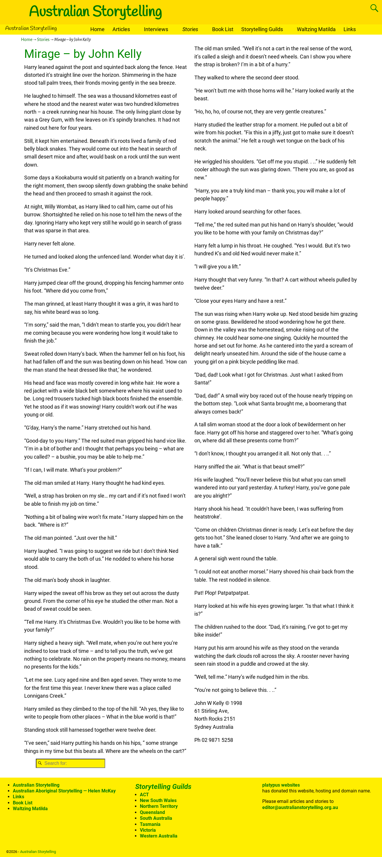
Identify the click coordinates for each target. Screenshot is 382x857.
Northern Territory (159, 806)
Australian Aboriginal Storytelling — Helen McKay (64, 791)
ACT (144, 794)
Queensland (152, 812)
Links (350, 29)
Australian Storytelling (95, 12)
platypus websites (281, 785)
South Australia (156, 818)
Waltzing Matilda (316, 29)
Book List (222, 29)
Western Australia (158, 836)
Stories (190, 29)
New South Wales (158, 800)
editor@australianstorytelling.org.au (300, 807)
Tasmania (150, 824)
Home (97, 29)
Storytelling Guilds (262, 29)
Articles (121, 29)
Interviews (156, 29)
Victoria (148, 830)
